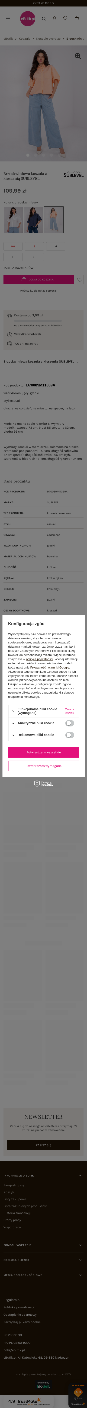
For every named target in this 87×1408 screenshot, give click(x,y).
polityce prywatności (39, 659)
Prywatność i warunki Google (49, 667)
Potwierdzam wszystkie (43, 752)
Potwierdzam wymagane (43, 766)
